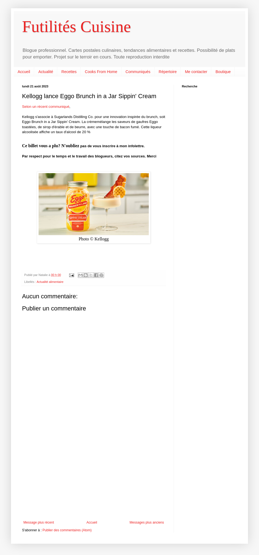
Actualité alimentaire (50, 281)
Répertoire (168, 71)
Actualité (45, 71)
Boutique (223, 71)
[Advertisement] (93, 475)
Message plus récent (38, 522)
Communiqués (138, 71)
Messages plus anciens (147, 522)
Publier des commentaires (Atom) (66, 530)
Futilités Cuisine (76, 26)
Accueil (24, 71)
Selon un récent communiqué (45, 106)
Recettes (69, 71)
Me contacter (196, 71)
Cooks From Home (101, 71)
